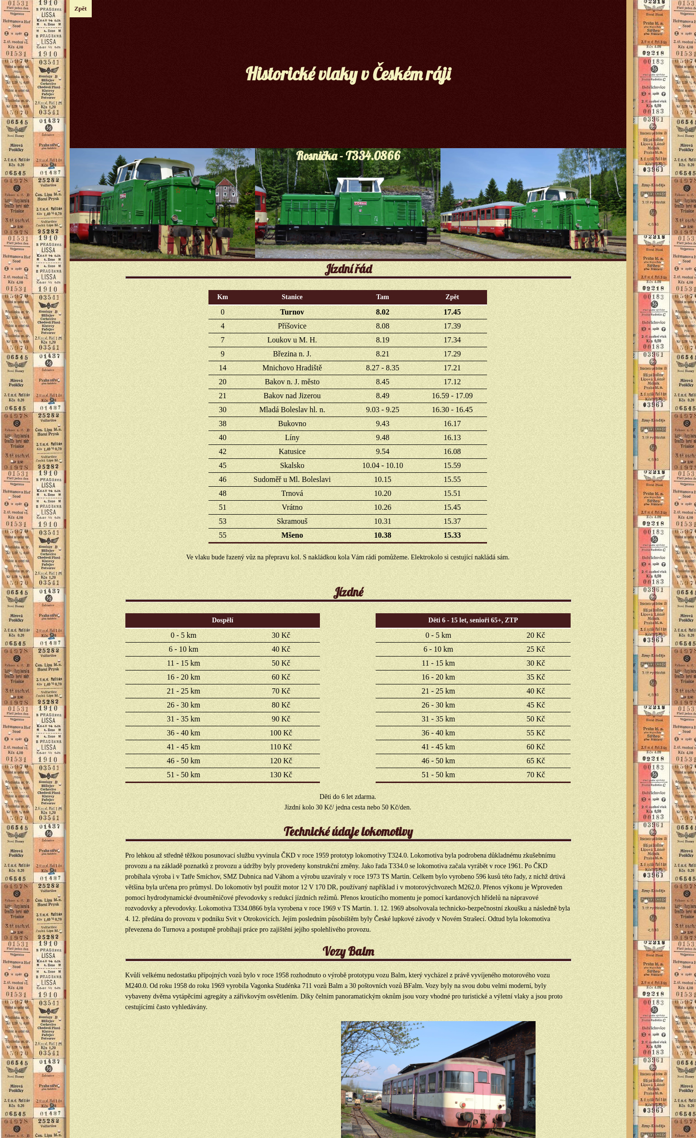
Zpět (80, 8)
